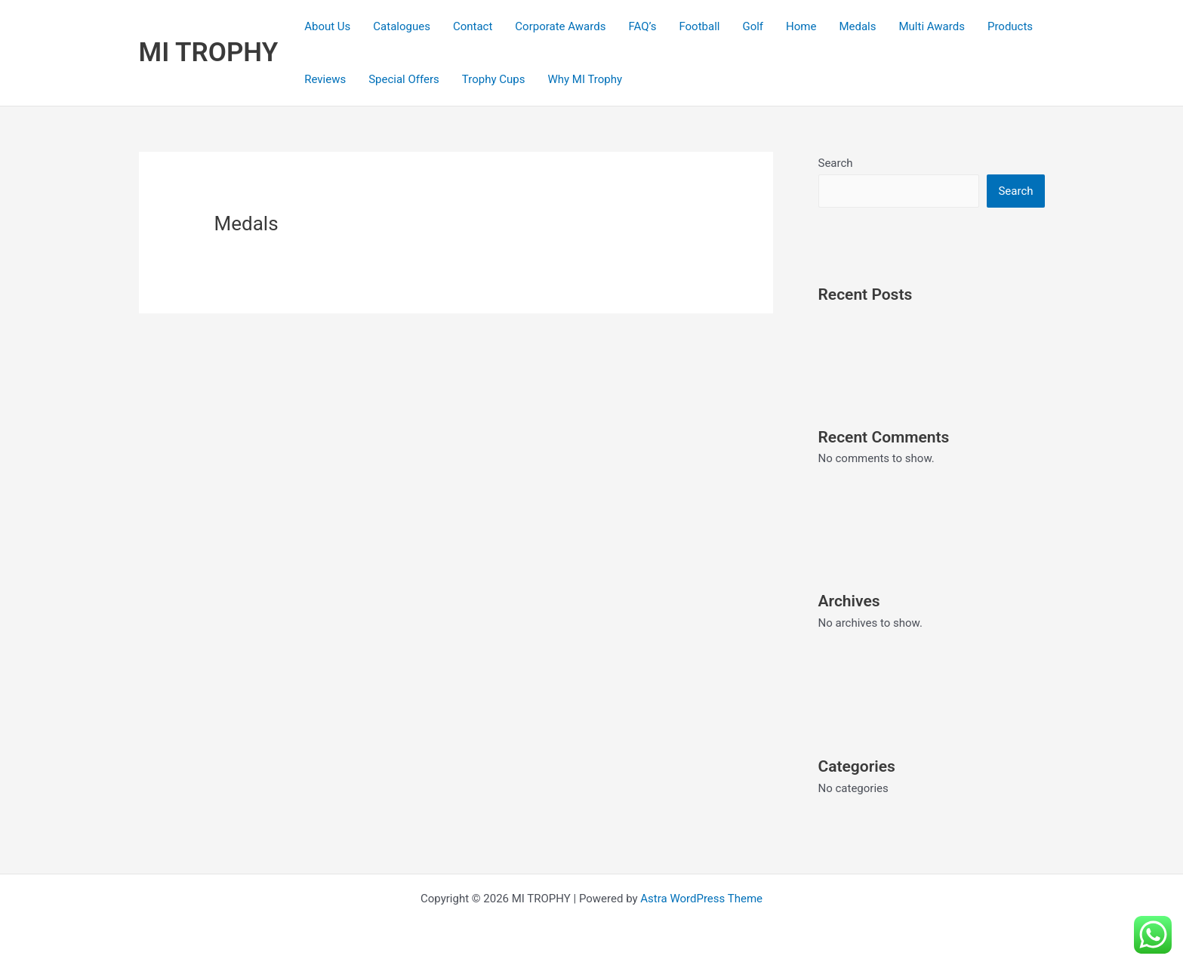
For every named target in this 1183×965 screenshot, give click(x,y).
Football (699, 26)
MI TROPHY (209, 52)
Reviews (325, 79)
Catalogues (401, 26)
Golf (752, 26)
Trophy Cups (493, 79)
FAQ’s (642, 26)
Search (835, 163)
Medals (857, 26)
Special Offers (403, 79)
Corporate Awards (560, 26)
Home (801, 26)
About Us (327, 26)
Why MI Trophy (584, 79)
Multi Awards (932, 26)
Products (1010, 26)
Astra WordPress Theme (701, 898)
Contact (472, 26)
